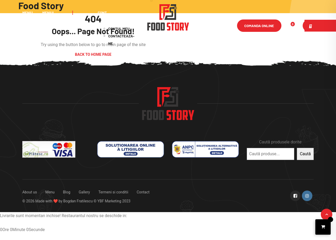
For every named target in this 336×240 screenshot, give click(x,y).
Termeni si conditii (113, 192)
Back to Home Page (93, 54)
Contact (143, 192)
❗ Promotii (78, 25)
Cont (102, 12)
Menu (50, 192)
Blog (66, 192)
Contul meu (118, 28)
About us (29, 192)
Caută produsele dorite (280, 141)
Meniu (27, 12)
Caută (305, 153)
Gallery (84, 192)
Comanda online (259, 25)
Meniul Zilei (48, 25)
